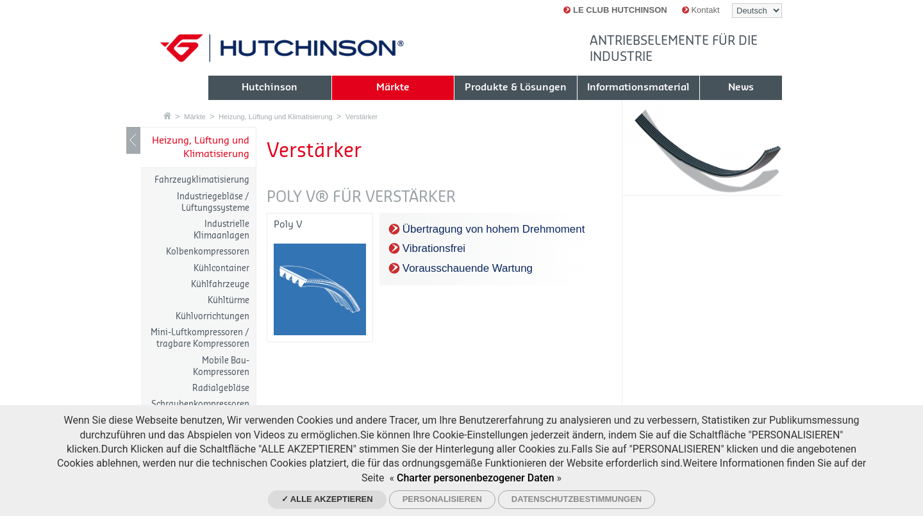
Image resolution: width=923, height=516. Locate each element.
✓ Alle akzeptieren (327, 499)
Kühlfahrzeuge (220, 284)
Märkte (195, 117)
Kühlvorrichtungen (212, 316)
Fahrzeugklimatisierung (201, 180)
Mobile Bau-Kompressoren (221, 366)
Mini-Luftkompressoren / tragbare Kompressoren (200, 338)
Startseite (167, 115)
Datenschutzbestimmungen (576, 499)
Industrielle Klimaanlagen (221, 230)
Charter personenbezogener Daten (475, 478)
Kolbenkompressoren (207, 251)
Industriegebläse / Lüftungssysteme (213, 202)
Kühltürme (228, 300)
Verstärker (361, 117)
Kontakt (701, 10)
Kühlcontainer (221, 268)
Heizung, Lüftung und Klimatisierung (275, 117)
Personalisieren (442, 499)
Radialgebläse (220, 388)
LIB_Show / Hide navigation (133, 140)
